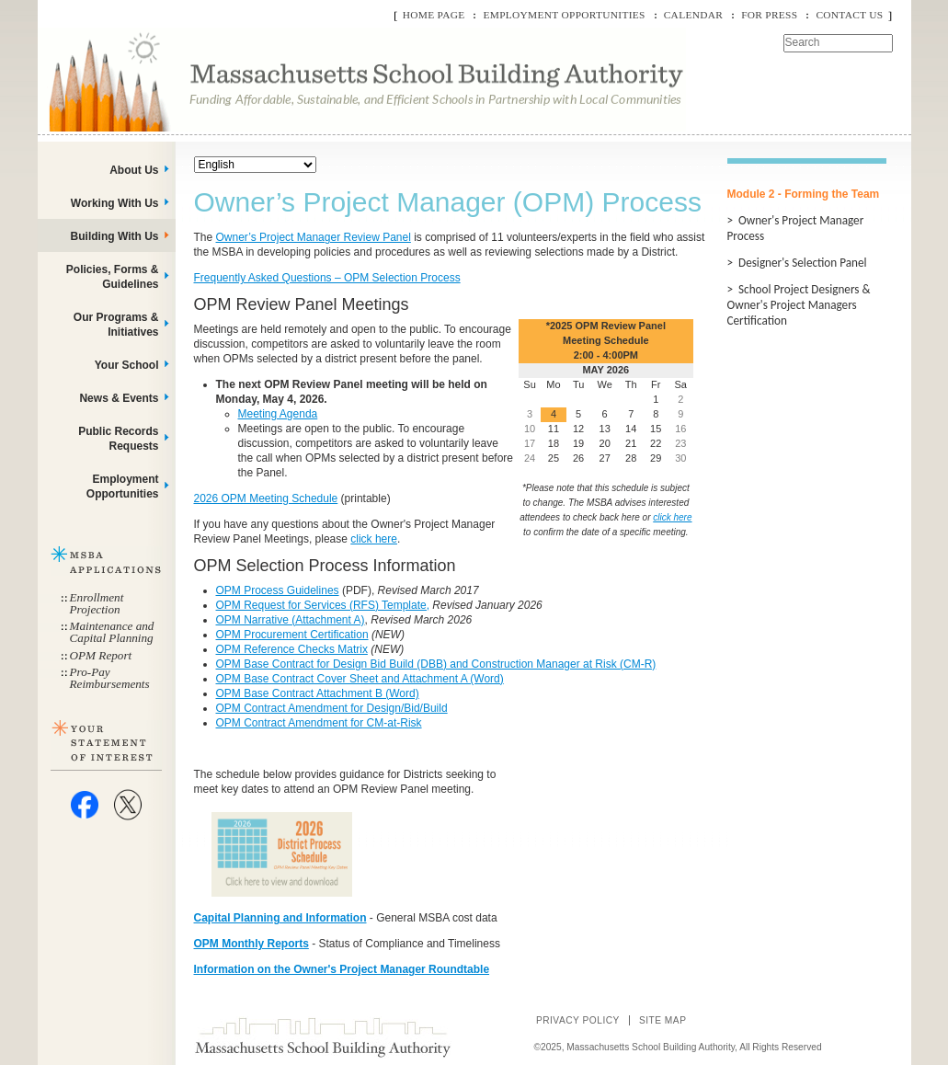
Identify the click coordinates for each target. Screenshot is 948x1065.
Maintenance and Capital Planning (112, 632)
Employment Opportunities (564, 14)
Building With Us (115, 236)
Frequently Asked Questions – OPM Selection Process (327, 277)
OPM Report (101, 655)
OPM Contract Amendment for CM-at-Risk (319, 722)
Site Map (663, 1020)
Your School (127, 365)
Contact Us (849, 14)
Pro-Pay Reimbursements (110, 678)
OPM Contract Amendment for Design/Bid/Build (332, 708)
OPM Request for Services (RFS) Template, (323, 605)
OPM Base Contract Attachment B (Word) (317, 693)
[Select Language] (255, 164)
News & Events (118, 398)
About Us (133, 170)
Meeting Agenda (278, 413)
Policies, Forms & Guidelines (112, 277)
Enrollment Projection (97, 603)
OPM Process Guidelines (277, 590)
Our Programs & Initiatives (116, 324)
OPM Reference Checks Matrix (292, 649)
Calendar (693, 14)
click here (373, 538)
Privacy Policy (578, 1020)
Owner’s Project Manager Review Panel (313, 237)
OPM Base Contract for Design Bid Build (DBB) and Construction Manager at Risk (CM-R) (436, 664)
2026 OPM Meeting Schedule (266, 498)
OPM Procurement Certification (292, 634)
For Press (769, 14)
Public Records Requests (118, 438)
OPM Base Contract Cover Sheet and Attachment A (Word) (360, 678)
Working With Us (115, 203)
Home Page (434, 14)
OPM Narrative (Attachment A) (290, 619)
